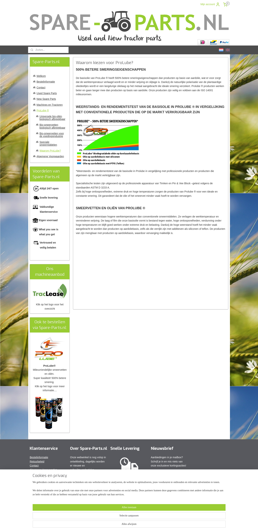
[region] (105, 519)
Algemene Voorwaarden (50, 156)
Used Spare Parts (46, 93)
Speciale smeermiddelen (48, 143)
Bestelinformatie (45, 81)
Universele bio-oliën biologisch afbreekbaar (52, 118)
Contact (40, 87)
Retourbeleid (37, 461)
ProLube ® (42, 110)
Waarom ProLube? (50, 150)
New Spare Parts (46, 98)
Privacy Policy (38, 477)
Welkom (41, 76)
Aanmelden (160, 473)
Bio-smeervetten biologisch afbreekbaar (52, 126)
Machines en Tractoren (49, 104)
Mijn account (210, 4)
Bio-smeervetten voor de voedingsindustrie (51, 135)
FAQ (32, 473)
